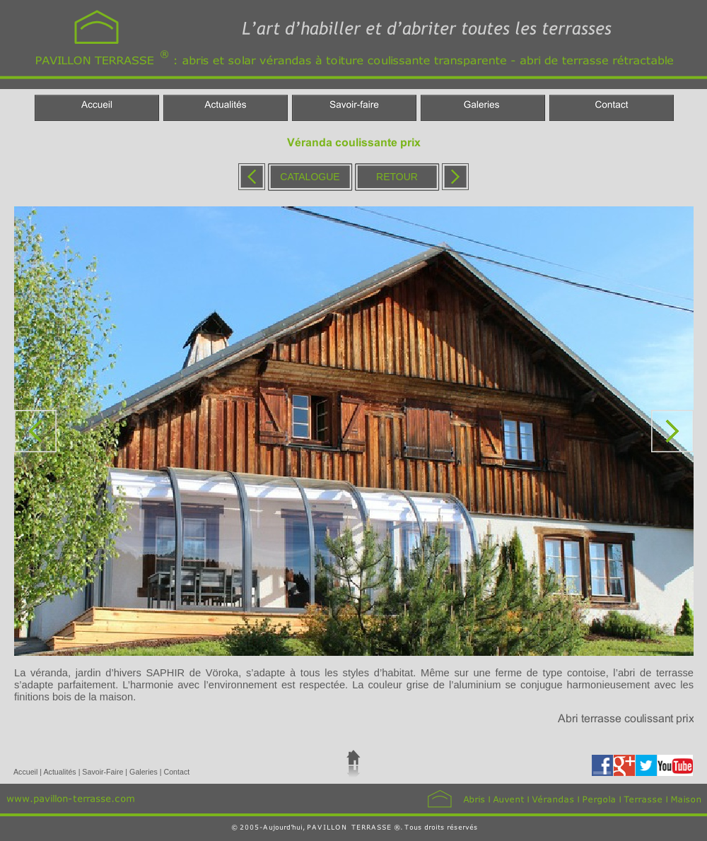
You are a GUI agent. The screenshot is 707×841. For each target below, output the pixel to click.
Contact (176, 772)
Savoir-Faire (103, 772)
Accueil (26, 772)
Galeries (144, 772)
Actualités (60, 772)
